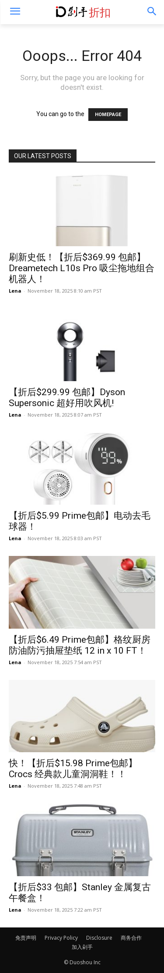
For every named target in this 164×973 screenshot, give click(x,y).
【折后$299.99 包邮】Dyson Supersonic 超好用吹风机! (67, 397)
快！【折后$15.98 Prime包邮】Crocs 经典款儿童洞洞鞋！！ (73, 768)
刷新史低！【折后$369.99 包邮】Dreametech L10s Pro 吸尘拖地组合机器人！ (81, 268)
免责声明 (25, 937)
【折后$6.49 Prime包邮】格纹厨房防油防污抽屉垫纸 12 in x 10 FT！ (79, 645)
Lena (15, 290)
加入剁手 (82, 947)
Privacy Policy (61, 937)
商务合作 (131, 937)
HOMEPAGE (108, 114)
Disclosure (99, 937)
